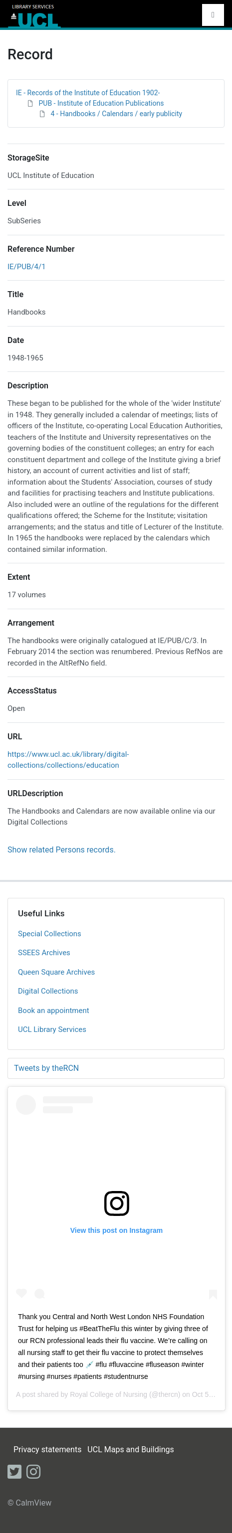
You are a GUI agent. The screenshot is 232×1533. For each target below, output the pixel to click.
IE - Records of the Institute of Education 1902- (88, 93)
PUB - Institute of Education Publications (101, 103)
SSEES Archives (44, 952)
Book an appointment (53, 1010)
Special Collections (49, 933)
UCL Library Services (52, 1029)
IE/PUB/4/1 (26, 266)
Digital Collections (48, 991)
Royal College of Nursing (108, 1394)
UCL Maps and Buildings (130, 1449)
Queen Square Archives (56, 972)
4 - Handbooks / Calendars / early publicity (116, 114)
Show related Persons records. (61, 849)
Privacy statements (47, 1449)
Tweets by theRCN (46, 1068)
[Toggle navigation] (213, 15)
